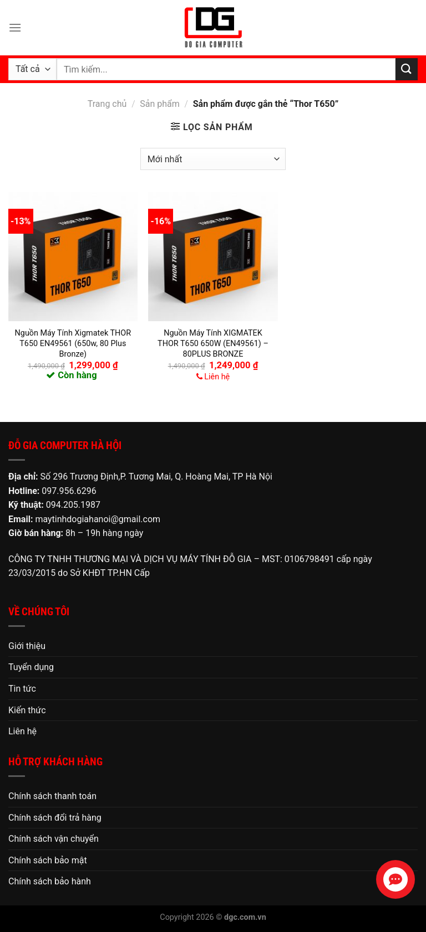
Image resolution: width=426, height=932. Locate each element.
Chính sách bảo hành (49, 881)
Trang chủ (107, 104)
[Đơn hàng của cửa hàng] (213, 159)
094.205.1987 (73, 505)
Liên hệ (22, 731)
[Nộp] (406, 69)
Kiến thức (27, 710)
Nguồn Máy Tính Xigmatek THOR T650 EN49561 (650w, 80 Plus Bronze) (73, 343)
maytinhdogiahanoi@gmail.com (97, 519)
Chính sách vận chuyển (53, 838)
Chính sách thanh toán (52, 796)
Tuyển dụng (31, 667)
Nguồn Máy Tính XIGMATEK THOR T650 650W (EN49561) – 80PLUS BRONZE (213, 343)
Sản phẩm (160, 104)
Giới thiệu (26, 646)
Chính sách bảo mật (47, 860)
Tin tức (22, 688)
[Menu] (15, 27)
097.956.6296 (69, 491)
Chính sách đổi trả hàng (55, 817)
